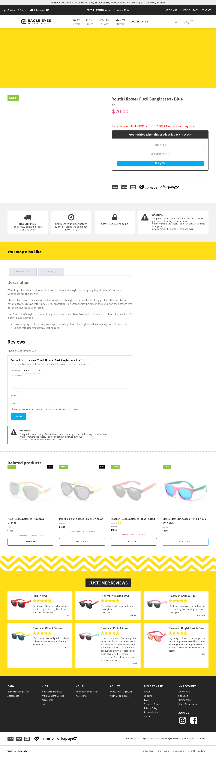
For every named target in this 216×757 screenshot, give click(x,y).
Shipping (185, 10)
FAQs (195, 10)
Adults (120, 20)
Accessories (13, 695)
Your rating (16, 370)
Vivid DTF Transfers (196, 751)
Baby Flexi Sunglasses (18, 691)
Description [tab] (22, 271)
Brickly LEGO (163, 751)
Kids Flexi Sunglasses (52, 691)
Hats (44, 704)
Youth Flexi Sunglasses (87, 691)
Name (14, 395)
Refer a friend (185, 699)
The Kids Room (147, 751)
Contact (206, 10)
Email (14, 403)
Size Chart (171, 10)
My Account (184, 691)
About (147, 691)
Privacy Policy (150, 708)
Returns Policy (151, 712)
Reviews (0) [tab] (51, 271)
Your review (16, 375)
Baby (76, 20)
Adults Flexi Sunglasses (121, 691)
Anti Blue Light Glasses (53, 695)
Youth (104, 20)
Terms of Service (152, 704)
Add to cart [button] (186, 541)
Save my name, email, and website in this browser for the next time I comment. (46, 409)
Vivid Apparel (178, 751)
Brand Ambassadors (188, 704)
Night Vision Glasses (120, 695)
